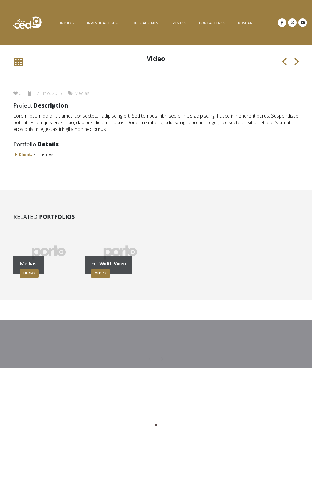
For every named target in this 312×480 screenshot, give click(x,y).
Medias (82, 93)
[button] (18, 62)
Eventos (179, 23)
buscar (245, 23)
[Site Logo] (27, 22)
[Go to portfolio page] (49, 252)
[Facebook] (282, 22)
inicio (65, 23)
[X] (292, 22)
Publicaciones (144, 23)
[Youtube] (302, 22)
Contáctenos (212, 23)
